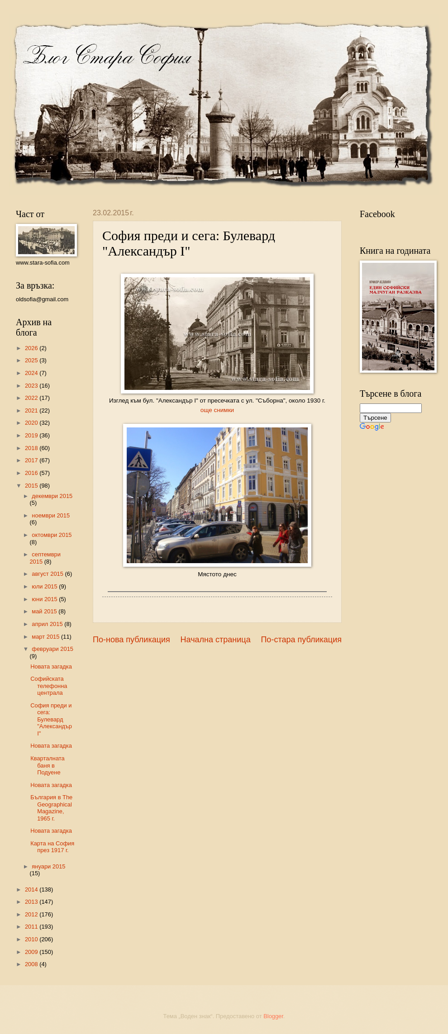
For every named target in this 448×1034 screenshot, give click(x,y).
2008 (32, 964)
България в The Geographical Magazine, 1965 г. (51, 807)
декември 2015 (52, 496)
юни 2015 (45, 599)
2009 (32, 952)
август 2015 (48, 573)
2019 (32, 435)
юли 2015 (45, 586)
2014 (32, 889)
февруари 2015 (52, 648)
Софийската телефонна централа (48, 685)
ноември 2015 (51, 515)
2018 (32, 448)
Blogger (273, 1016)
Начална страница (216, 639)
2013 (32, 901)
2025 (32, 360)
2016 (32, 473)
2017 (32, 460)
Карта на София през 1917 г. (52, 847)
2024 (32, 373)
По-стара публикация (301, 639)
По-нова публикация (131, 639)
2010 (32, 939)
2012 (32, 914)
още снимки (217, 410)
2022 (32, 397)
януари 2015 (48, 866)
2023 (32, 385)
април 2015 (48, 624)
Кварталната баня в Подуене (47, 765)
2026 (32, 348)
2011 (32, 926)
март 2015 (46, 636)
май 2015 (45, 611)
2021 (32, 410)
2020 (32, 422)
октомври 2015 (51, 534)
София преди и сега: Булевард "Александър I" (51, 719)
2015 (32, 485)
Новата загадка (51, 666)
